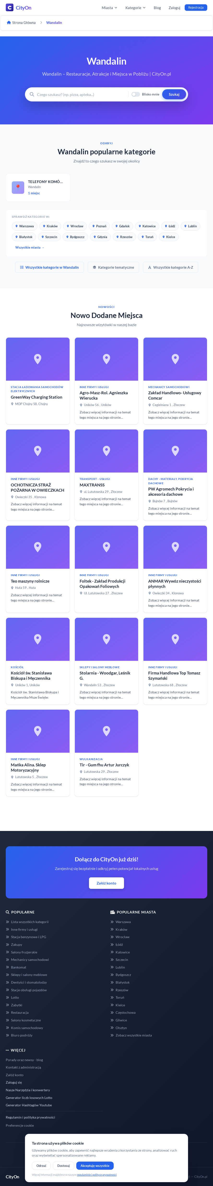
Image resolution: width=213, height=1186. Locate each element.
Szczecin (49, 237)
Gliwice (118, 1020)
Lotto (12, 997)
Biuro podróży (19, 1035)
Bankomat (16, 967)
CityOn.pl (200, 1177)
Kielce (168, 237)
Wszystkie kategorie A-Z (170, 267)
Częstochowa (123, 1012)
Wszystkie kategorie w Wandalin (49, 267)
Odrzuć (41, 1166)
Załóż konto (106, 883)
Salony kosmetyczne (23, 1020)
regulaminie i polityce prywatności (97, 1174)
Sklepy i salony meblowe (26, 975)
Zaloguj (174, 8)
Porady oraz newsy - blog (24, 1060)
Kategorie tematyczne (113, 267)
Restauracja (17, 1012)
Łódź (170, 226)
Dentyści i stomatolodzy (26, 982)
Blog (157, 8)
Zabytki (14, 1005)
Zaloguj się (14, 1082)
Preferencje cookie (20, 1125)
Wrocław (75, 226)
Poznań (99, 226)
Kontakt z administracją (23, 1067)
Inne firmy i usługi (22, 929)
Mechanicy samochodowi (27, 960)
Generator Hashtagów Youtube (29, 1105)
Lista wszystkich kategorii (27, 922)
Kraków (50, 226)
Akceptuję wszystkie (95, 1166)
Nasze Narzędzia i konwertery (28, 1090)
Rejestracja (196, 7)
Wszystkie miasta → (29, 247)
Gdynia (100, 237)
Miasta (110, 8)
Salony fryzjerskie (21, 952)
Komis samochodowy (24, 1028)
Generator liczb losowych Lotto (29, 1098)
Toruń (147, 237)
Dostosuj (63, 1166)
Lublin (190, 226)
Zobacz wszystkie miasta (131, 1035)
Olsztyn (118, 1028)
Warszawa (24, 226)
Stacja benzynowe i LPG (26, 937)
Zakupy (14, 944)
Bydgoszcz (75, 237)
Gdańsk (122, 226)
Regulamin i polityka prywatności (30, 1117)
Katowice (147, 226)
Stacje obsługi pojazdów (26, 990)
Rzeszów (124, 237)
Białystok (23, 237)
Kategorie (135, 8)
